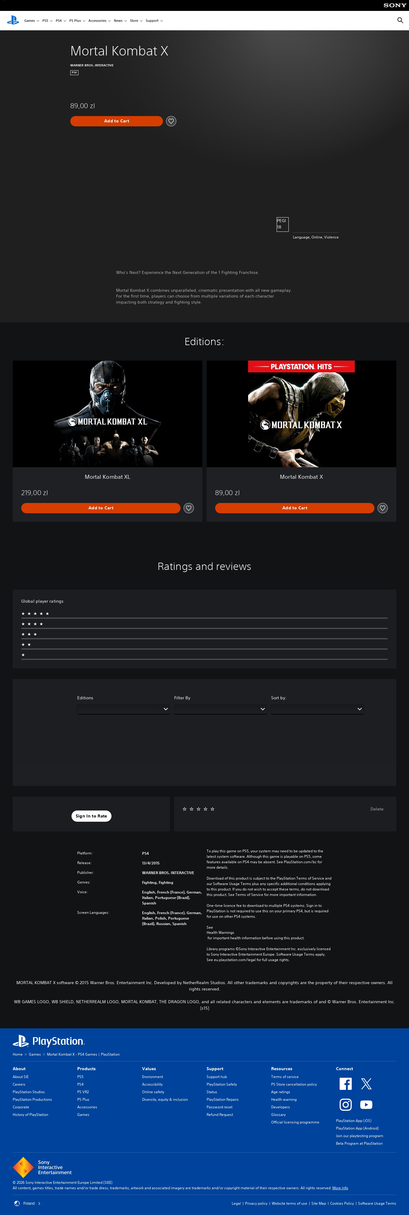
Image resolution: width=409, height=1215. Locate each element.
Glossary (278, 1114)
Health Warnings (220, 932)
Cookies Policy (342, 1203)
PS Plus (75, 20)
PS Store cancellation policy (294, 1084)
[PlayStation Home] (13, 20)
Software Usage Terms (377, 1203)
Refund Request (220, 1114)
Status (212, 1091)
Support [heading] (215, 1068)
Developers (280, 1107)
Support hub (217, 1076)
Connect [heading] (344, 1068)
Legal (236, 1203)
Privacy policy (256, 1203)
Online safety (153, 1091)
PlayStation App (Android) (357, 1128)
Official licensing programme (295, 1122)
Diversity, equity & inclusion (165, 1099)
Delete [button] (377, 809)
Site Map (318, 1203)
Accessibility (152, 1084)
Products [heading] (86, 1068)
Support (152, 20)
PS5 (45, 20)
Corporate (21, 1107)
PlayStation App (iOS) (353, 1120)
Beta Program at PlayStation (359, 1143)
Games (29, 20)
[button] (91, 816)
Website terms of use (289, 1203)
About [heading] (19, 1068)
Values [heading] (149, 1068)
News (118, 20)
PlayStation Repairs (223, 1099)
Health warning (284, 1099)
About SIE (20, 1076)
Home (18, 1054)
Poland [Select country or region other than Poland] (27, 1203)
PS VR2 (83, 1091)
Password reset (219, 1107)
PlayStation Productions (32, 1099)
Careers (19, 1084)
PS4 (59, 20)
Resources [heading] (281, 1068)
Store (134, 20)
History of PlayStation (30, 1114)
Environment (152, 1076)
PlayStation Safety (222, 1084)
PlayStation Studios (29, 1091)
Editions (85, 698)
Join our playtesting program (359, 1135)
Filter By (182, 698)
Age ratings (280, 1091)
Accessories (97, 20)
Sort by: (279, 698)
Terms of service (285, 1076)
